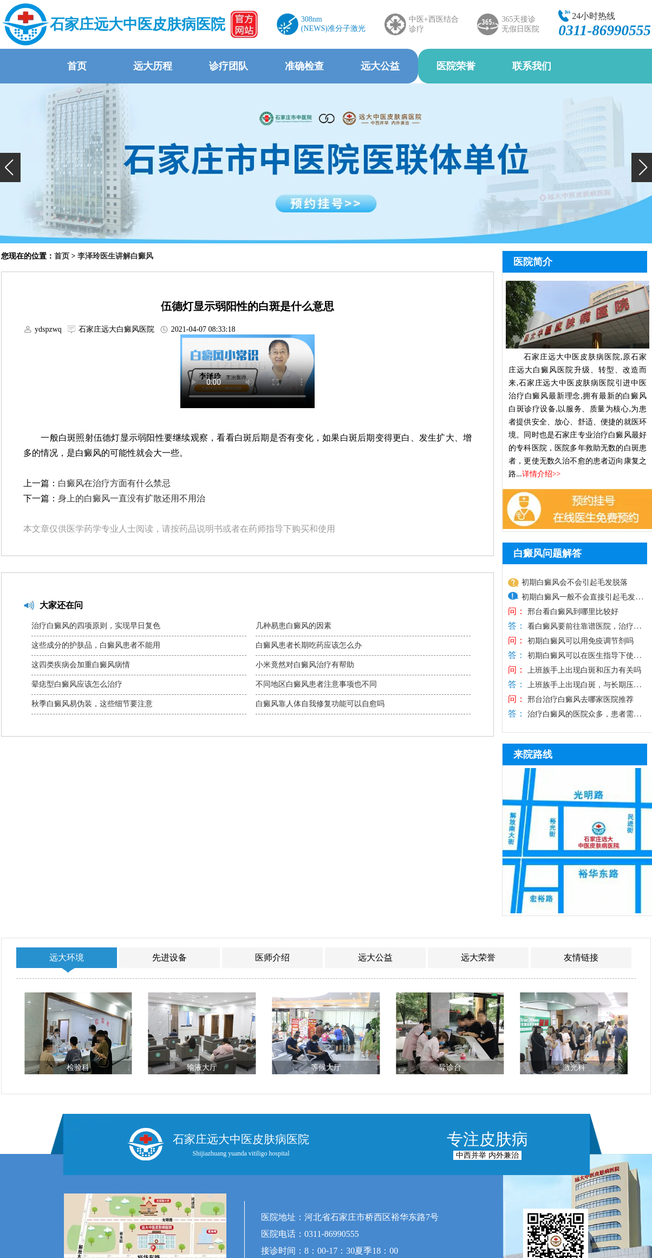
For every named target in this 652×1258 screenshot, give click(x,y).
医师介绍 (272, 957)
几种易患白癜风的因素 (293, 626)
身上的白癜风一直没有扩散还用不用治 (131, 498)
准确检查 (304, 66)
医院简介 (532, 261)
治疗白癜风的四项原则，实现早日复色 (95, 626)
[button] (10, 167)
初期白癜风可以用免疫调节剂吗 (579, 641)
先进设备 (169, 957)
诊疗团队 (228, 66)
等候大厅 (326, 1067)
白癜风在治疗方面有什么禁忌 (114, 483)
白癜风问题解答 (547, 553)
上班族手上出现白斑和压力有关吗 (583, 670)
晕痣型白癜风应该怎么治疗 (76, 684)
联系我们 (531, 66)
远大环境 (66, 957)
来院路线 (532, 754)
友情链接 (581, 957)
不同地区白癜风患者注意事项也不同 (316, 684)
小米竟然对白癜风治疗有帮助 (305, 665)
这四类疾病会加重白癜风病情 (80, 665)
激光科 (574, 1067)
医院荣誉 (455, 66)
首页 (77, 66)
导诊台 (450, 1067)
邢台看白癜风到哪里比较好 (571, 612)
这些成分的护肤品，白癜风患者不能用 (95, 645)
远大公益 (380, 66)
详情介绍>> (541, 474)
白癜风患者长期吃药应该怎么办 (309, 645)
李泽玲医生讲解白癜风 (115, 256)
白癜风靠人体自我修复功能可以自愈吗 (320, 704)
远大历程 (152, 66)
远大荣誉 (478, 957)
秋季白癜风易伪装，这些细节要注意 (92, 704)
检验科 (78, 1067)
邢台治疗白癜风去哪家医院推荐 (579, 699)
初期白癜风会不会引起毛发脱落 (574, 582)
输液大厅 (202, 1067)
